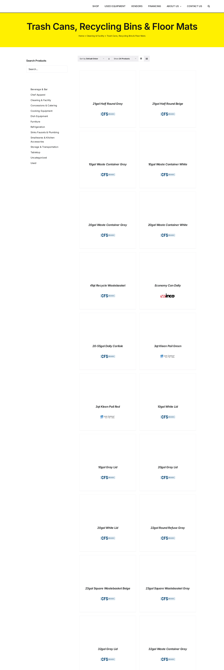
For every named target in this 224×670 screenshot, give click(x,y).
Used (33, 163)
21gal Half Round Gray (108, 103)
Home (81, 36)
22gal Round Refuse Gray (168, 528)
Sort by (89, 59)
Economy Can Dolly (168, 285)
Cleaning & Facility (95, 36)
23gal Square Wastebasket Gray (168, 588)
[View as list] (147, 58)
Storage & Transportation (44, 146)
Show (122, 59)
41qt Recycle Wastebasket (107, 285)
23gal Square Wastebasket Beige (107, 588)
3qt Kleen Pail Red (108, 406)
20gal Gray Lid (168, 467)
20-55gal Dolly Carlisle (107, 346)
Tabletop (35, 152)
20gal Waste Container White (168, 225)
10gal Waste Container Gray (108, 164)
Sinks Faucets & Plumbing (45, 132)
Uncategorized (39, 157)
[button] (209, 6)
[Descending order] (109, 59)
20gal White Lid (107, 528)
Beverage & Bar (39, 89)
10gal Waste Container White (167, 164)
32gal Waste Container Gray (167, 649)
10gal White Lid (168, 406)
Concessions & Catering (44, 105)
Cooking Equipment (41, 110)
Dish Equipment (39, 116)
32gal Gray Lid (108, 649)
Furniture (35, 121)
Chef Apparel (38, 94)
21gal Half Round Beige (167, 103)
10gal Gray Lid (107, 467)
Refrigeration (38, 126)
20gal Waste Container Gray (107, 225)
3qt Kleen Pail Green (167, 346)
